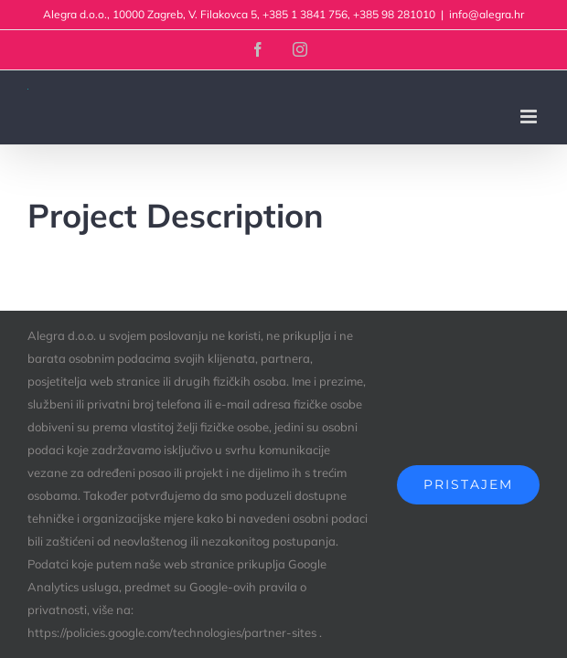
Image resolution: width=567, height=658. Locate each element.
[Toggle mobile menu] (530, 116)
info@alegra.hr (486, 14)
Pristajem (468, 484)
